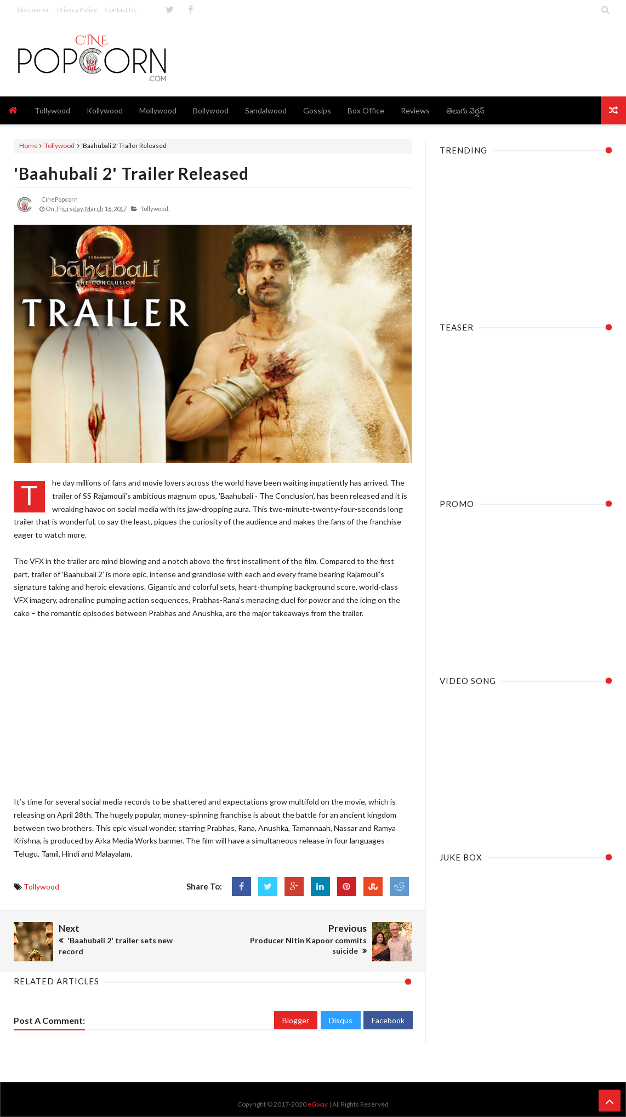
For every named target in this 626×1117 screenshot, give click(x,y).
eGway (318, 1104)
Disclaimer (33, 9)
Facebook (388, 1020)
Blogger (295, 1020)
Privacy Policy (77, 9)
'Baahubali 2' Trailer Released (131, 173)
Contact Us (121, 9)
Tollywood (59, 145)
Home (28, 145)
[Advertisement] (412, 57)
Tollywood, (154, 208)
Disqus (340, 1020)
